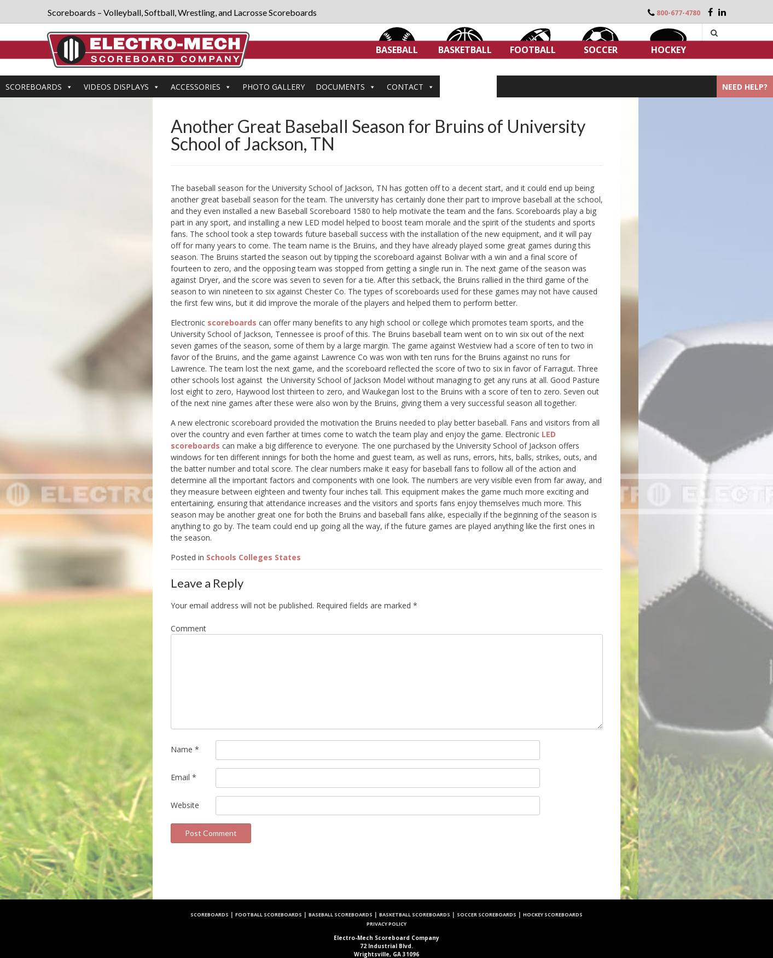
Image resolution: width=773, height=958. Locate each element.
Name (185, 749)
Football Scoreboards (268, 914)
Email (183, 777)
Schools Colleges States (253, 557)
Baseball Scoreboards (341, 914)
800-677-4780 (678, 13)
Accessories (201, 87)
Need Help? (745, 87)
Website (185, 805)
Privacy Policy (386, 923)
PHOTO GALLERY (273, 87)
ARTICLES (468, 87)
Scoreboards (39, 87)
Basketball (465, 50)
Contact (410, 87)
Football (533, 50)
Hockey (668, 50)
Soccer (601, 50)
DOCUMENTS (346, 87)
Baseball (397, 50)
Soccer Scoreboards (486, 914)
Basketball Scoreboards (414, 914)
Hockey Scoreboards (553, 914)
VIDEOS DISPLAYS (122, 87)
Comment (188, 628)
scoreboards (232, 322)
